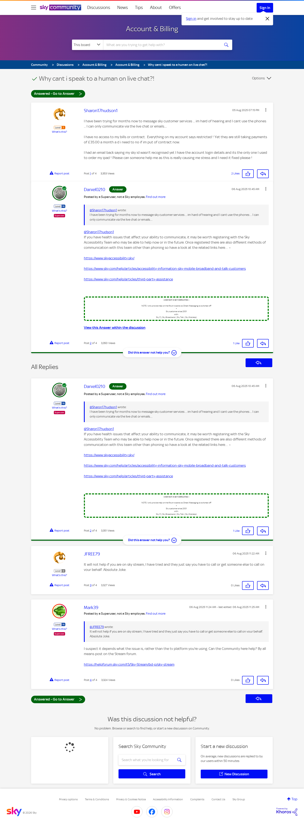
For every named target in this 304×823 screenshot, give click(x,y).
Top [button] (294, 799)
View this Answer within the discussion (114, 327)
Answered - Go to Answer (58, 93)
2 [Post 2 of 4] (90, 343)
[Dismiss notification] (267, 18)
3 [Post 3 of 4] (90, 585)
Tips (139, 7)
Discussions (98, 7)
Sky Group (238, 799)
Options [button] (258, 78)
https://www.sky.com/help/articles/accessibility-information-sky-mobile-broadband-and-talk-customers (165, 268)
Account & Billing (152, 29)
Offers (175, 7)
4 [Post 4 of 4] (91, 680)
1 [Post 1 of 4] (90, 173)
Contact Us (218, 799)
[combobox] (161, 45)
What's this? (59, 131)
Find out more (155, 197)
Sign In (265, 8)
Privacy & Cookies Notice (131, 799)
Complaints (197, 799)
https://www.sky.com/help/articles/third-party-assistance (128, 279)
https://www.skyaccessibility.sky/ (109, 258)
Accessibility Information (168, 799)
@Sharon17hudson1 (103, 210)
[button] (266, 110)
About (156, 7)
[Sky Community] (60, 7)
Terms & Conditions (97, 799)
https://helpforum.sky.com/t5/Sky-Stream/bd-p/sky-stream (129, 664)
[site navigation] (33, 7)
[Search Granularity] (87, 45)
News (122, 7)
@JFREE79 (97, 627)
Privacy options (68, 799)
